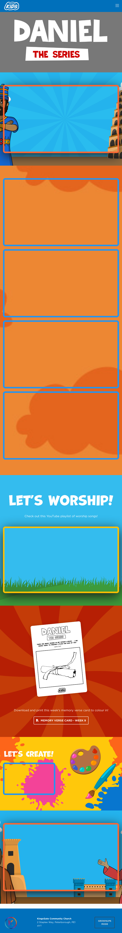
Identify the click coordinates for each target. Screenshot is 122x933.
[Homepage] (10, 923)
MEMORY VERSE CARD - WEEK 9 (61, 720)
